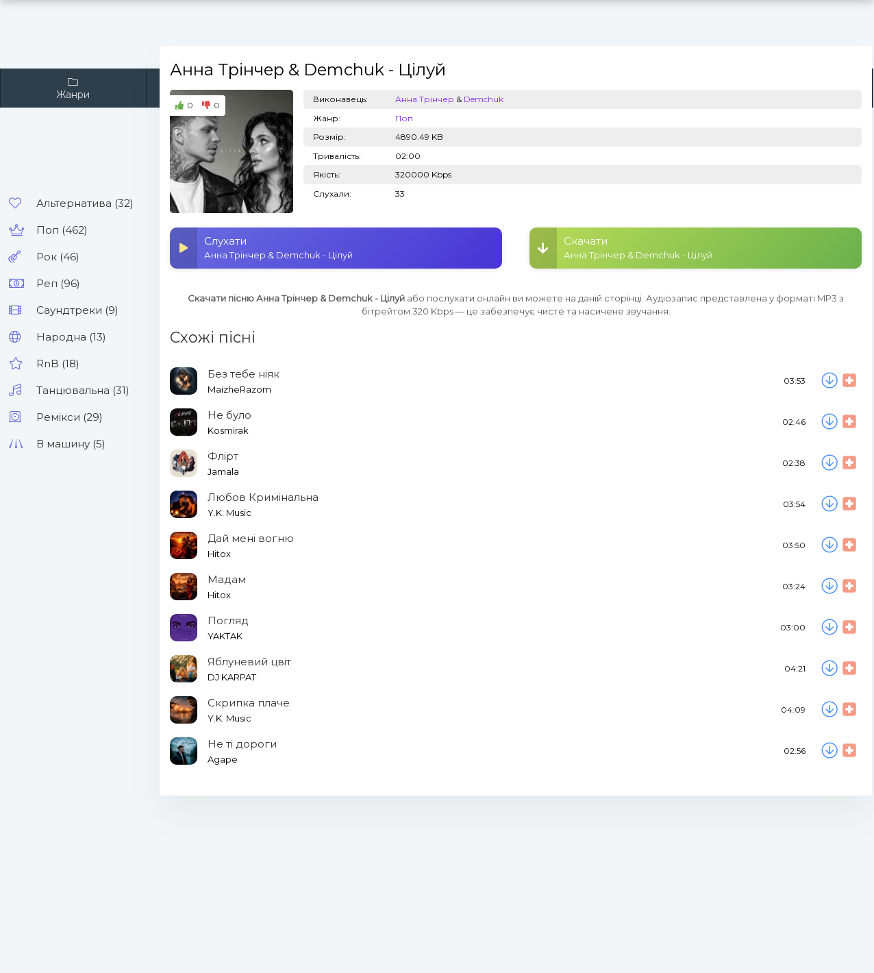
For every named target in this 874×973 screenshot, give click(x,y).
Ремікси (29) (69, 416)
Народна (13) (71, 336)
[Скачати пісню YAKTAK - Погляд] (829, 627)
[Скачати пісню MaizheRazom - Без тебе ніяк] (829, 381)
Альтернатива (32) (85, 203)
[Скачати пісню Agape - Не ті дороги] (829, 751)
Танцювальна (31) (82, 390)
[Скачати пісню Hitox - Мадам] (829, 586)
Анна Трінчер (424, 99)
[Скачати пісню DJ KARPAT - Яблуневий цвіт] (829, 668)
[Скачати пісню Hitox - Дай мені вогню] (829, 545)
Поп (404, 118)
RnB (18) (57, 363)
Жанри (73, 88)
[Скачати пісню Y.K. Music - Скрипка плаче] (829, 710)
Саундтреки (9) (77, 310)
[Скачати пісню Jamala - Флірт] (829, 463)
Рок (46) (57, 256)
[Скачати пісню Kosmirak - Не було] (829, 422)
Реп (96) (58, 283)
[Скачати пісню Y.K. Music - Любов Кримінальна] (829, 504)
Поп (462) (62, 229)
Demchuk (483, 99)
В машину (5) (70, 443)
